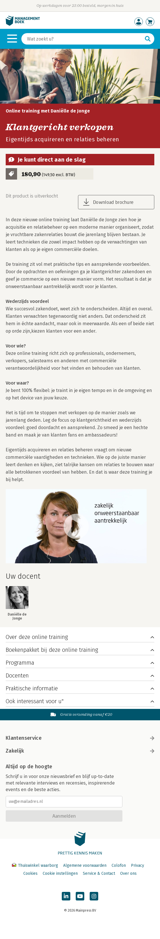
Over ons (128, 873)
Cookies (30, 873)
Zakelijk (80, 751)
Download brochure (113, 202)
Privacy (137, 865)
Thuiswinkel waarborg (35, 865)
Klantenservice (80, 738)
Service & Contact (99, 873)
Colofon (119, 865)
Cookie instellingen (60, 873)
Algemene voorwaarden (84, 865)
